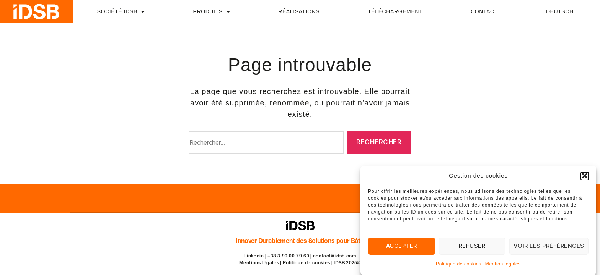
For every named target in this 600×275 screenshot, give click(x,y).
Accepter (401, 246)
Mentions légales (259, 263)
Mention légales (503, 264)
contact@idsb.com (334, 256)
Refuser (472, 246)
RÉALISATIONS (299, 11)
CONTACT (484, 11)
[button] (585, 176)
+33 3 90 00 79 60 (288, 256)
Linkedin (254, 256)
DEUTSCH (560, 11)
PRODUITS (211, 11)
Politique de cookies (458, 264)
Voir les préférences (549, 246)
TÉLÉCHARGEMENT (395, 11)
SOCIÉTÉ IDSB (121, 11)
